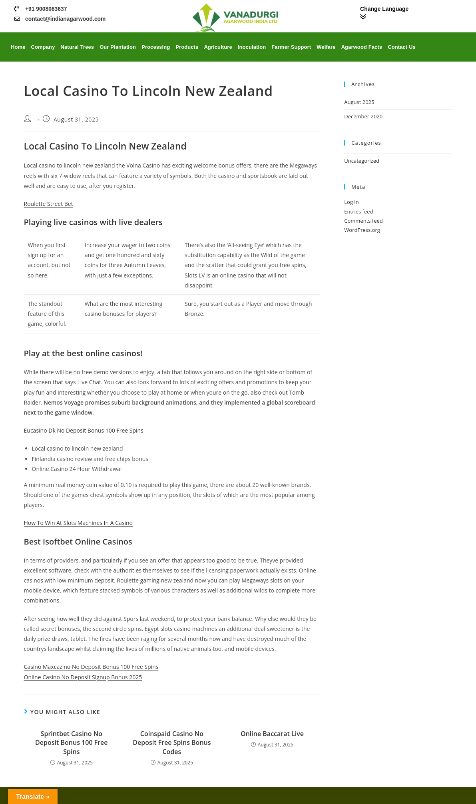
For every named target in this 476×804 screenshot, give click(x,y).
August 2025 (359, 102)
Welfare (326, 47)
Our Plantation (118, 47)
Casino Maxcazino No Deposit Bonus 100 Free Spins (91, 666)
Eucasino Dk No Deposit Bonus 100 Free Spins (83, 430)
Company (43, 47)
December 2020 (363, 116)
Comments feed (363, 220)
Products (186, 47)
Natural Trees (77, 47)
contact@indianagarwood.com (65, 19)
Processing (155, 47)
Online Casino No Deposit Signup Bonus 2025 (83, 677)
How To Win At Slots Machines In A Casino (78, 523)
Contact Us (402, 47)
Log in (351, 201)
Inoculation (252, 47)
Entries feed (358, 211)
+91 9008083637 (46, 9)
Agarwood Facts (361, 47)
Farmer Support (291, 47)
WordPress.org (362, 229)
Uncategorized (361, 160)
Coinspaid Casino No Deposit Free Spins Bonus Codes (172, 742)
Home (18, 47)
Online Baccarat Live (272, 733)
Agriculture (218, 47)
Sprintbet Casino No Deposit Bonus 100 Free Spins (71, 742)
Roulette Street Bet (48, 203)
